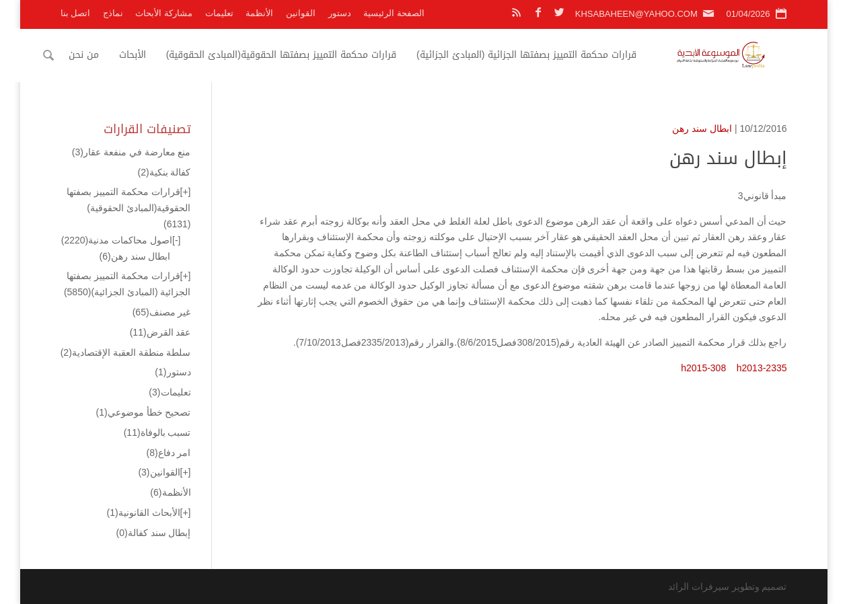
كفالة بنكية (163, 172)
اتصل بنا (76, 13)
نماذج (113, 13)
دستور (339, 13)
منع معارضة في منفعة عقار (131, 152)
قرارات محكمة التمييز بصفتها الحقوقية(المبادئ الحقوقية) (300, 55)
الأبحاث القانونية (143, 512)
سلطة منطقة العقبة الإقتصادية (126, 352)
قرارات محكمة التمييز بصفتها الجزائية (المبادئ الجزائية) (545, 55)
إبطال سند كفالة (153, 532)
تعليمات (219, 13)
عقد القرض (160, 332)
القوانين (301, 13)
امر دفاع (168, 452)
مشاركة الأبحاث (163, 13)
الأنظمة (259, 13)
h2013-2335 (762, 368)
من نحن (102, 55)
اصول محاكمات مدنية (116, 240)
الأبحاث (151, 55)
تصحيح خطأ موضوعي (143, 412)
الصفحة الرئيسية (394, 13)
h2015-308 (703, 368)
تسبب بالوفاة (157, 432)
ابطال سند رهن (702, 128)
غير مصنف (162, 312)
